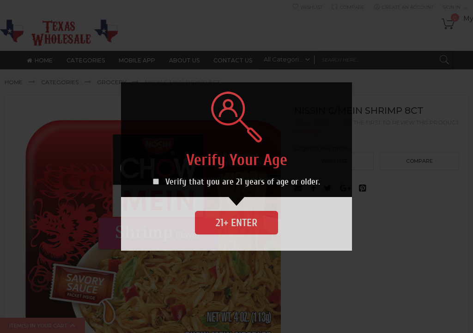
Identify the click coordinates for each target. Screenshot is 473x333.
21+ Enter (236, 222)
